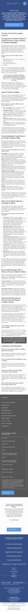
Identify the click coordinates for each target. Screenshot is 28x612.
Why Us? (14, 568)
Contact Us (14, 575)
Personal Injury (14, 571)
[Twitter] (17, 579)
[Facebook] (11, 579)
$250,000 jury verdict (6, 321)
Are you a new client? (7, 464)
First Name (5, 437)
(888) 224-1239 (20, 588)
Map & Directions (14, 593)
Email (4, 457)
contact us (3, 334)
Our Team (14, 569)
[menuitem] (14, 402)
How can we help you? (8, 472)
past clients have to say (18, 331)
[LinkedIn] (14, 579)
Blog (14, 573)
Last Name (5, 444)
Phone (4, 450)
